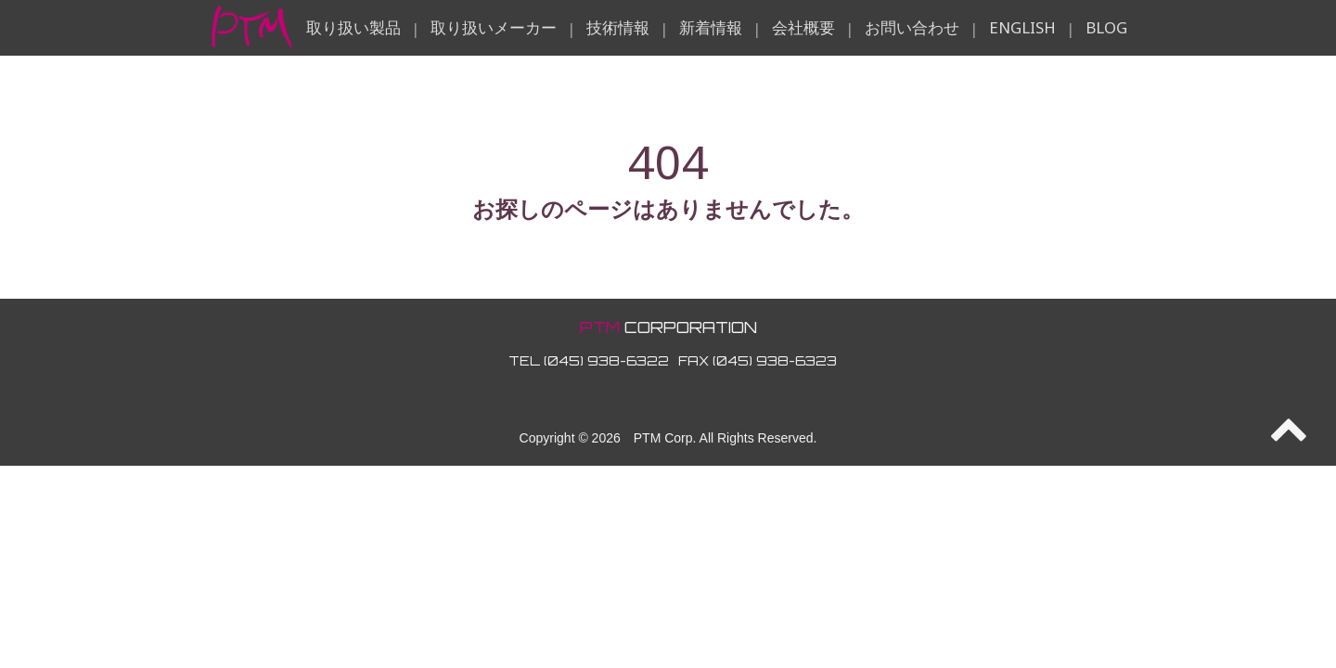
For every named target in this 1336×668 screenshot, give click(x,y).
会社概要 (803, 27)
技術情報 (617, 27)
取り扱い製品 (353, 27)
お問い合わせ (912, 27)
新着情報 (710, 27)
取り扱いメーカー (493, 27)
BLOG (1106, 27)
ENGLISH (1022, 27)
